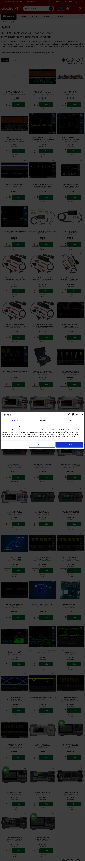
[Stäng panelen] (82, 414)
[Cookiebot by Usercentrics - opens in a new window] (70, 414)
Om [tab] (70, 420)
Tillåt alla (70, 445)
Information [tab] (43, 420)
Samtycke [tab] (14, 420)
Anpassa (42, 445)
